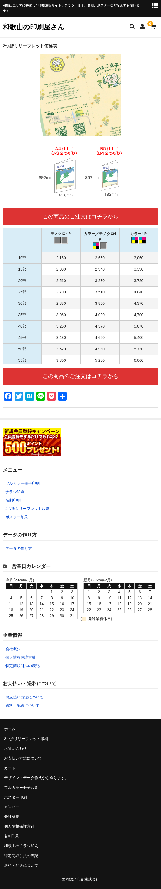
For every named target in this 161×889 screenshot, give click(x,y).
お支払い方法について (24, 697)
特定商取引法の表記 (22, 665)
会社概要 (13, 649)
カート (9, 768)
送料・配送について (22, 705)
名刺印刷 (13, 500)
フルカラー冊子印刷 (22, 483)
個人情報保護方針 (20, 657)
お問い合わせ (15, 748)
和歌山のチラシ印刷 (21, 846)
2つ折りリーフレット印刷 (27, 508)
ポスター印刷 (16, 517)
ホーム (9, 729)
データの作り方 (18, 548)
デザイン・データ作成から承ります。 (36, 778)
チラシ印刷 (14, 492)
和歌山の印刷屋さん (34, 27)
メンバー (11, 807)
